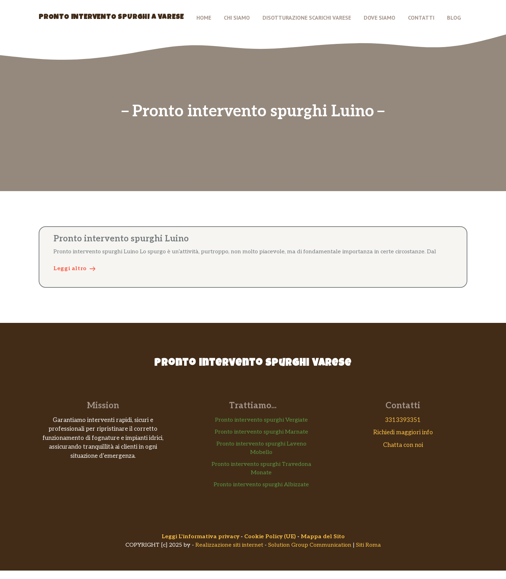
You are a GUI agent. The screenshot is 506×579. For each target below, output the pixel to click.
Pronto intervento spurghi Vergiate (261, 420)
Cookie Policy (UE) (270, 536)
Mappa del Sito (323, 536)
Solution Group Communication (309, 545)
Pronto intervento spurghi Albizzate (261, 484)
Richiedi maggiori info (403, 432)
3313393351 (403, 420)
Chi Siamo (237, 17)
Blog (454, 17)
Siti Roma (368, 545)
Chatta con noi (403, 445)
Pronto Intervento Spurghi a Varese (111, 17)
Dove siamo (379, 17)
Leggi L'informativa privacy (200, 536)
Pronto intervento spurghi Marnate (261, 432)
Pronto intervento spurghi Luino (121, 239)
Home (203, 17)
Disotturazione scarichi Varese (306, 17)
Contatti (421, 17)
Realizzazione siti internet (229, 545)
